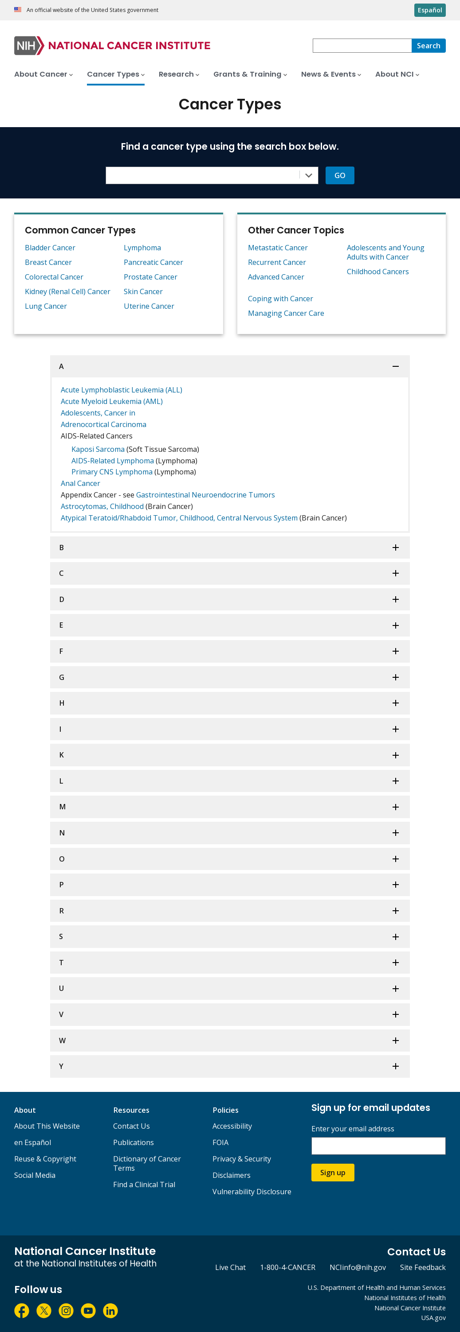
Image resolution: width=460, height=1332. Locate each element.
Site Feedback (423, 1267)
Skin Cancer (143, 291)
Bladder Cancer (50, 247)
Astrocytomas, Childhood (102, 506)
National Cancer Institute (410, 1308)
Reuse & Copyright (45, 1159)
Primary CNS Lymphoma (112, 472)
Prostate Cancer (150, 277)
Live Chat (230, 1267)
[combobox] (362, 46)
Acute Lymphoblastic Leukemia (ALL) (121, 390)
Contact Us (131, 1126)
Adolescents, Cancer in (98, 413)
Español (430, 10)
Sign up (333, 1172)
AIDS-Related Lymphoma (112, 461)
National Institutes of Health (405, 1297)
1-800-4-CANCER (287, 1267)
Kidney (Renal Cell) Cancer (67, 291)
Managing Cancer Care (286, 313)
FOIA (220, 1142)
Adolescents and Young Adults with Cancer (386, 252)
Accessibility (232, 1126)
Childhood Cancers (378, 271)
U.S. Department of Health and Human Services (377, 1287)
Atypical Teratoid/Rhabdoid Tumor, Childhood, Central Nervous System (179, 518)
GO (340, 175)
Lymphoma (142, 247)
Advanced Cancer (276, 277)
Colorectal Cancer (54, 277)
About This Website (47, 1126)
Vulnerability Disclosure (251, 1191)
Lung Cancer (46, 306)
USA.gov (433, 1317)
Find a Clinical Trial (144, 1184)
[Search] (429, 46)
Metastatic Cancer (278, 247)
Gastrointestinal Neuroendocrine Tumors (205, 495)
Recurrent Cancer (277, 262)
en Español (32, 1142)
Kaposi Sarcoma (98, 449)
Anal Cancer (80, 483)
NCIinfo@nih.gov (358, 1267)
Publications (133, 1142)
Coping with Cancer (280, 298)
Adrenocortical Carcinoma (103, 424)
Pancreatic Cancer (153, 262)
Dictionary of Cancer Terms (147, 1163)
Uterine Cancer (149, 306)
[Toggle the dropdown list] (308, 175)
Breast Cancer (48, 262)
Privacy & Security (241, 1159)
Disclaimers (231, 1175)
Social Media (34, 1175)
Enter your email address (352, 1129)
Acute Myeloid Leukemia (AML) (112, 401)
